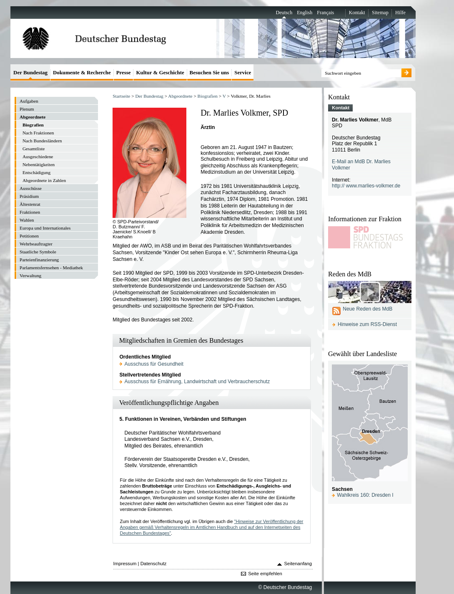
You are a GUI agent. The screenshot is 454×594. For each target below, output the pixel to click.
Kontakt (357, 12)
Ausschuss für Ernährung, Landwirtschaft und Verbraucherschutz (197, 381)
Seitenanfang (298, 563)
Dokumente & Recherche (82, 72)
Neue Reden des (367, 309)
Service (242, 72)
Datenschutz (153, 563)
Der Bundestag (149, 96)
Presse (123, 72)
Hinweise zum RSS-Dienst (367, 324)
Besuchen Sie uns (209, 72)
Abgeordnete (180, 96)
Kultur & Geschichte (160, 72)
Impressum (125, 563)
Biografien (208, 96)
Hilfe (400, 12)
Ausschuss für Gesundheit (154, 364)
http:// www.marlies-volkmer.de (366, 186)
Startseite (121, 96)
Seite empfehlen (265, 573)
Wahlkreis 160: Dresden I (365, 495)
